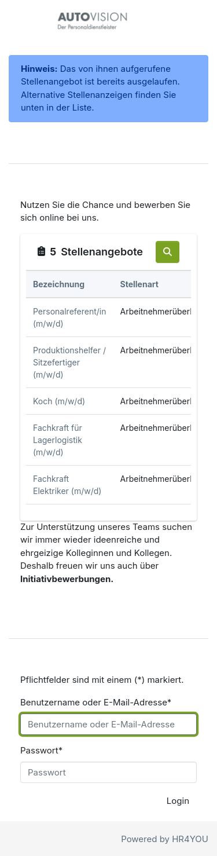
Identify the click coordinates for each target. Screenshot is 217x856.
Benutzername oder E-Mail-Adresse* (95, 702)
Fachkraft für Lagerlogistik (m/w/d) (57, 440)
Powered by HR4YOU (164, 838)
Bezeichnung (58, 284)
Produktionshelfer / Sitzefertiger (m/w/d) (69, 362)
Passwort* (41, 750)
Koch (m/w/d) (59, 401)
